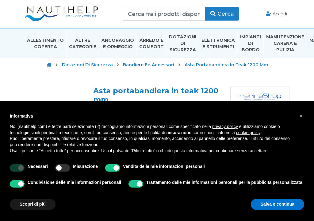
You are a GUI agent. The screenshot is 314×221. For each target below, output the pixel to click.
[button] (301, 116)
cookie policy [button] (248, 132)
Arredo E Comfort (151, 44)
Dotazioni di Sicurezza (182, 44)
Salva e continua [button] (277, 204)
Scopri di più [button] (33, 204)
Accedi (276, 14)
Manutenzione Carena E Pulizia (285, 44)
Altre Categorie (82, 44)
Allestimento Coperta (45, 44)
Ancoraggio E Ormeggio (117, 44)
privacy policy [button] (225, 126)
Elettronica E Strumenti (218, 44)
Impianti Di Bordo (250, 44)
